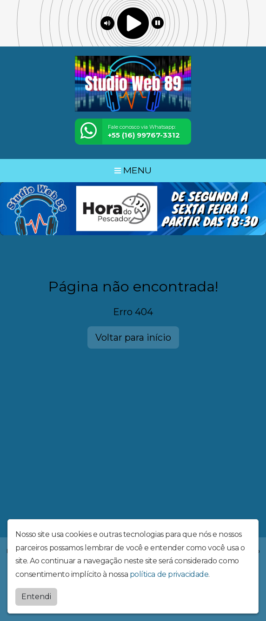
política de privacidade (169, 574)
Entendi (36, 596)
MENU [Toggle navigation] (133, 170)
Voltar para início (133, 337)
